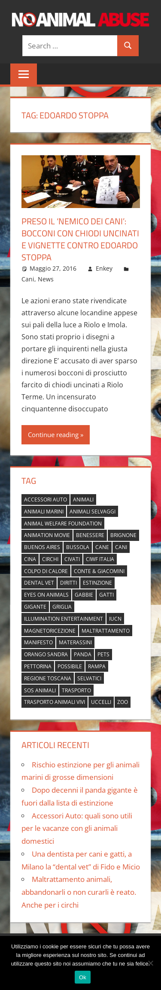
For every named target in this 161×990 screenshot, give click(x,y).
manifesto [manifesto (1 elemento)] (38, 642)
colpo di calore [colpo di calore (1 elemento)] (46, 571)
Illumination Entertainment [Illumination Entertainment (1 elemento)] (63, 618)
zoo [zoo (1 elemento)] (122, 702)
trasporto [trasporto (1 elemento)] (76, 690)
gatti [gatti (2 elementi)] (106, 594)
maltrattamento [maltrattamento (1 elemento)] (106, 630)
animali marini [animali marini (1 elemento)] (44, 511)
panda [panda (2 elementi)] (82, 654)
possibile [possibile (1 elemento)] (70, 666)
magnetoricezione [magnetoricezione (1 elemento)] (50, 630)
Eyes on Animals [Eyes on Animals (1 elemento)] (46, 594)
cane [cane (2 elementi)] (102, 547)
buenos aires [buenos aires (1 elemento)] (42, 547)
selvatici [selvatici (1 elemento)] (89, 678)
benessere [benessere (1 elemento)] (90, 535)
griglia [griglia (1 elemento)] (62, 606)
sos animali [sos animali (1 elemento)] (40, 690)
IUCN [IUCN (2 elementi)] (115, 618)
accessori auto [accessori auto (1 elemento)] (45, 499)
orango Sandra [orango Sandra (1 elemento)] (46, 654)
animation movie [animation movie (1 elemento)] (47, 535)
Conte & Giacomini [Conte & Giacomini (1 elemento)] (99, 571)
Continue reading (53, 434)
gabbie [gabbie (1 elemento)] (84, 594)
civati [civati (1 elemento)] (72, 559)
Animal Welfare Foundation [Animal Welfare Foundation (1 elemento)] (63, 523)
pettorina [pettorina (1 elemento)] (38, 666)
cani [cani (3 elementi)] (121, 547)
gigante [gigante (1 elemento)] (35, 606)
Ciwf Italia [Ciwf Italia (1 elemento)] (100, 559)
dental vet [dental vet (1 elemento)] (39, 582)
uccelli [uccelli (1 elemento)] (101, 702)
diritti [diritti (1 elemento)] (68, 582)
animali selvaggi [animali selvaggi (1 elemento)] (92, 511)
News (46, 279)
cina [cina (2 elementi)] (30, 559)
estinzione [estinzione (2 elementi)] (97, 582)
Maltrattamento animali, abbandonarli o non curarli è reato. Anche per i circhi (78, 892)
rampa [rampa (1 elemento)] (97, 666)
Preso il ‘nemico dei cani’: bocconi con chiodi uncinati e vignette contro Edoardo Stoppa (80, 239)
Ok (82, 977)
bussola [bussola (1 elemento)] (77, 547)
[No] (150, 963)
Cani (27, 279)
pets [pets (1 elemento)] (103, 654)
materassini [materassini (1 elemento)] (75, 642)
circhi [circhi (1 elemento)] (50, 559)
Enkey (104, 268)
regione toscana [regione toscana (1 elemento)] (47, 678)
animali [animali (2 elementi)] (83, 499)
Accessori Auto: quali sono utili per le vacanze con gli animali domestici (76, 828)
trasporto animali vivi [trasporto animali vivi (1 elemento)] (54, 702)
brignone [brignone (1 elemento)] (123, 535)
